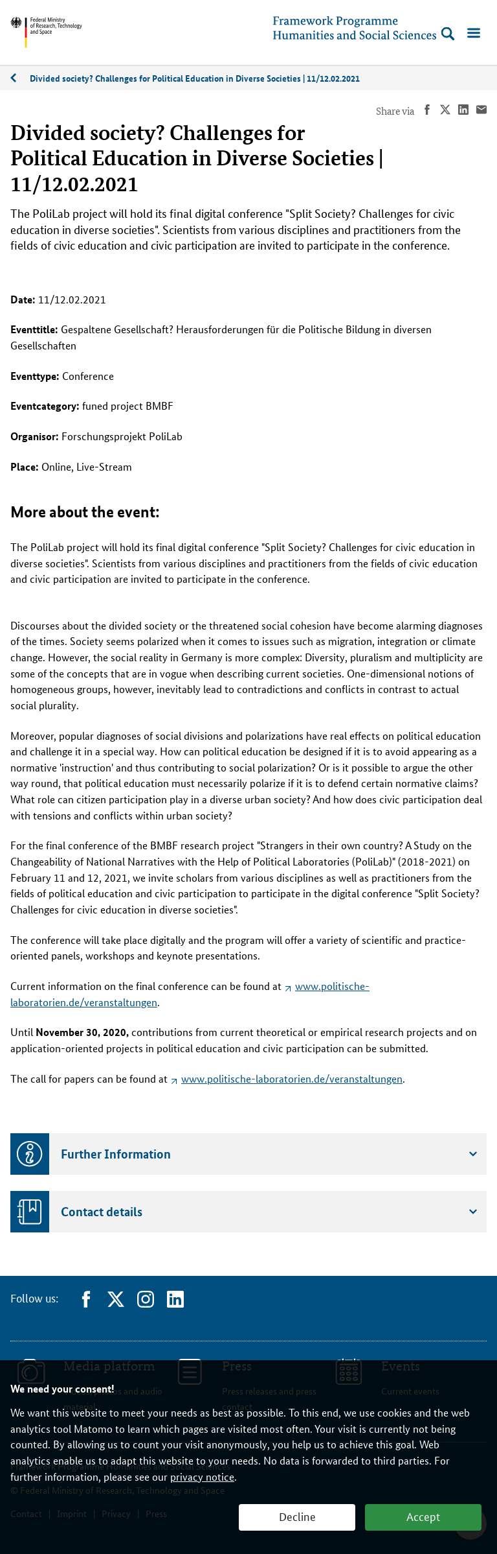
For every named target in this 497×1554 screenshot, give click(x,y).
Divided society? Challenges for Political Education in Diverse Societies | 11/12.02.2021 (195, 77)
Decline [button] (297, 1516)
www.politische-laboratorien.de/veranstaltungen (292, 1078)
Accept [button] (423, 1516)
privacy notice (202, 1476)
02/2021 (20, 78)
